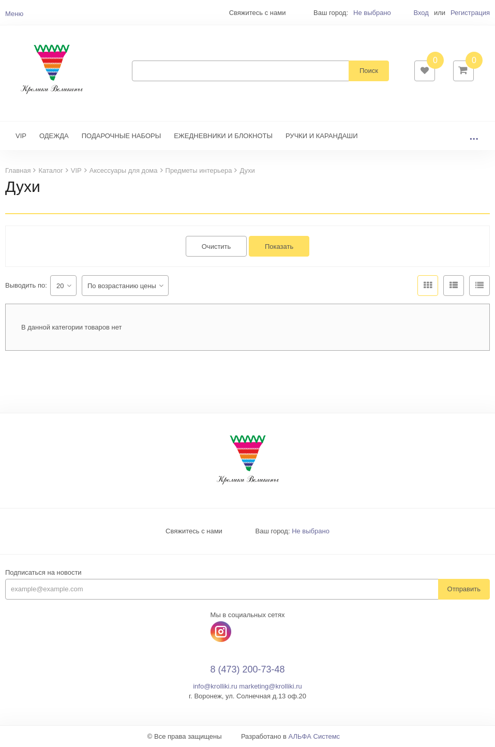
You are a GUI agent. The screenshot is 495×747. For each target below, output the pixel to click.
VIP (21, 136)
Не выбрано (372, 13)
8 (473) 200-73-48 (247, 669)
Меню (14, 14)
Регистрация (470, 13)
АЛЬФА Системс (314, 736)
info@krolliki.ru (215, 686)
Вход (420, 13)
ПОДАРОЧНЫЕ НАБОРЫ (121, 136)
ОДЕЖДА (54, 136)
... (473, 136)
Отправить (464, 589)
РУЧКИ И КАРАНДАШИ (322, 136)
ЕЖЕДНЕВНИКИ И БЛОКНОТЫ (223, 136)
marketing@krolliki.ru (270, 686)
